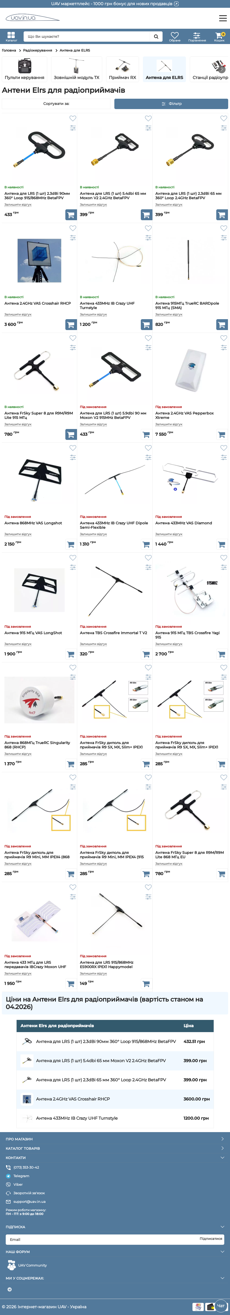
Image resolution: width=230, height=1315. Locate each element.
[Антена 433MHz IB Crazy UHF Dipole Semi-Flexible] (115, 480)
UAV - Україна (72, 1306)
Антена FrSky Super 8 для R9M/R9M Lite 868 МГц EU (189, 855)
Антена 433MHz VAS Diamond (183, 523)
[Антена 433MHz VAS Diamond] (190, 480)
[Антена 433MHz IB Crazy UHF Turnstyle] (115, 261)
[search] (93, 36)
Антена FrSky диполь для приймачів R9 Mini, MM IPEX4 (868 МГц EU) (36, 855)
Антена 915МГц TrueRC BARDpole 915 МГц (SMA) (187, 305)
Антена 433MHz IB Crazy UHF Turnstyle (107, 305)
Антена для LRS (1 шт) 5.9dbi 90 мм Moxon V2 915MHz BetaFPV (113, 415)
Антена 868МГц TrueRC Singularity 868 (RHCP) (37, 745)
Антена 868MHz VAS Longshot (33, 523)
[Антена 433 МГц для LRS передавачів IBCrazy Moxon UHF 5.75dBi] (39, 920)
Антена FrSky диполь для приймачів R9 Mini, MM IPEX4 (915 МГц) (112, 855)
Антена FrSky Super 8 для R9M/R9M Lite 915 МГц (38, 415)
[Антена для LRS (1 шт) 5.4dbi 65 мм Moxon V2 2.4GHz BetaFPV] (115, 151)
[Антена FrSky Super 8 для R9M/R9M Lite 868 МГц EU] (190, 810)
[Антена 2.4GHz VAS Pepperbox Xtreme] (190, 370)
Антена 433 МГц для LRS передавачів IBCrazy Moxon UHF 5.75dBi (35, 964)
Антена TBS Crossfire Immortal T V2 (113, 633)
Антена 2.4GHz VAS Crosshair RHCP (37, 303)
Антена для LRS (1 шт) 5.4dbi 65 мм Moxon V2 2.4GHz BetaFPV (113, 195)
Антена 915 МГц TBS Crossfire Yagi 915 (187, 635)
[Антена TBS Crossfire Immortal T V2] (115, 590)
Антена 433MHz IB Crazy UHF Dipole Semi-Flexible (114, 525)
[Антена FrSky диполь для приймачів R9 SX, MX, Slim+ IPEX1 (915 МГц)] (115, 700)
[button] (222, 69)
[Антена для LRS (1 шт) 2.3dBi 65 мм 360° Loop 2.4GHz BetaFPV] (190, 151)
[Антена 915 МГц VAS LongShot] (39, 590)
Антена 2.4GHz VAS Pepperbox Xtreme (184, 415)
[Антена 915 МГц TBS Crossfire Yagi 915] (190, 590)
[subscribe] (115, 1239)
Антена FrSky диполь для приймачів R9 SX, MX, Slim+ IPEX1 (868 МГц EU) (186, 745)
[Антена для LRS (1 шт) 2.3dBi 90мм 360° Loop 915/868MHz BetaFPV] (39, 151)
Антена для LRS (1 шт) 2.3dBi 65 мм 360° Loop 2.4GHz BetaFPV (188, 195)
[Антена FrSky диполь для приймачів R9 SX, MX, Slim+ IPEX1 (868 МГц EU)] (190, 700)
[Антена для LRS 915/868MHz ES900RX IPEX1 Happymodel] (115, 920)
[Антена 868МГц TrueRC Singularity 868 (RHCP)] (39, 700)
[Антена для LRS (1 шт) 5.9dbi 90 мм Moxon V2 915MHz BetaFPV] (115, 370)
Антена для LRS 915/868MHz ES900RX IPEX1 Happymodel (106, 964)
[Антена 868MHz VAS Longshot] (39, 480)
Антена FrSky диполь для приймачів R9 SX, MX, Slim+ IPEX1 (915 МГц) (111, 745)
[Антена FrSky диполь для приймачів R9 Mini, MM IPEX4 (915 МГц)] (115, 810)
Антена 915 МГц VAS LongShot (33, 633)
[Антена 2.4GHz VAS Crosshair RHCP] (39, 261)
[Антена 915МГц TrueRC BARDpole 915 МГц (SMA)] (190, 261)
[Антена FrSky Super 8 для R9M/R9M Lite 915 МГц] (39, 370)
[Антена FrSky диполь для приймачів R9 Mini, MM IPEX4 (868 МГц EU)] (39, 810)
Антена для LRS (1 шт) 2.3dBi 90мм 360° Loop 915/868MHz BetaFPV (37, 195)
